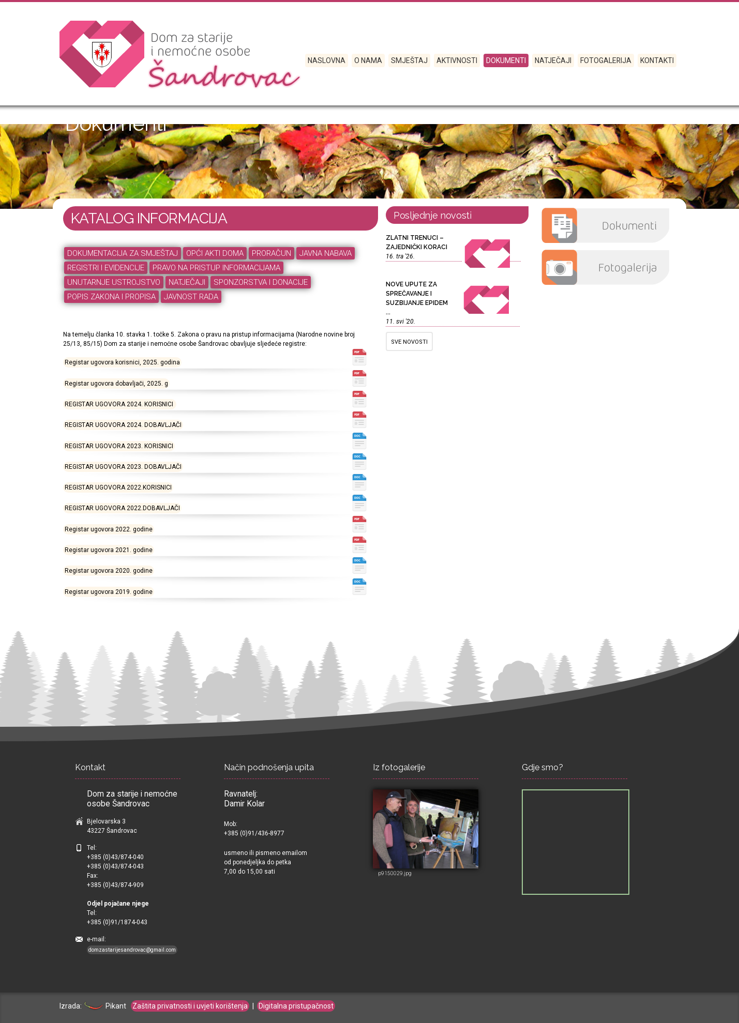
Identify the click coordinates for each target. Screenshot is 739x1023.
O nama (368, 60)
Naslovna (326, 60)
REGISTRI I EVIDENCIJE (105, 267)
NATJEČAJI (187, 282)
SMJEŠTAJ (409, 60)
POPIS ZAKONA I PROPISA (111, 296)
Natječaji (553, 60)
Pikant (104, 1006)
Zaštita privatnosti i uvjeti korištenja (190, 1006)
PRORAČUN (271, 253)
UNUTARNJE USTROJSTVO (113, 282)
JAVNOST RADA (191, 296)
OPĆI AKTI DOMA (215, 253)
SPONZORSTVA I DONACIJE (261, 282)
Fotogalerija (605, 60)
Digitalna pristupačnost (296, 1006)
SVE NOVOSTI (409, 342)
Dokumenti (506, 60)
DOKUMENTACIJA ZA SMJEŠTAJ (122, 253)
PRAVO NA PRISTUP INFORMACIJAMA (216, 267)
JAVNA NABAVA (325, 253)
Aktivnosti (456, 60)
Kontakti (657, 60)
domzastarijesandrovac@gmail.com (132, 950)
